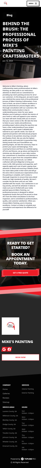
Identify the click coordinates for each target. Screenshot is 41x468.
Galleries (6, 393)
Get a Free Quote (20, 273)
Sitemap (6, 402)
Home (5, 389)
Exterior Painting (28, 393)
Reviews (6, 398)
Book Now (21, 357)
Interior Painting (28, 389)
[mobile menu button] (33, 3)
